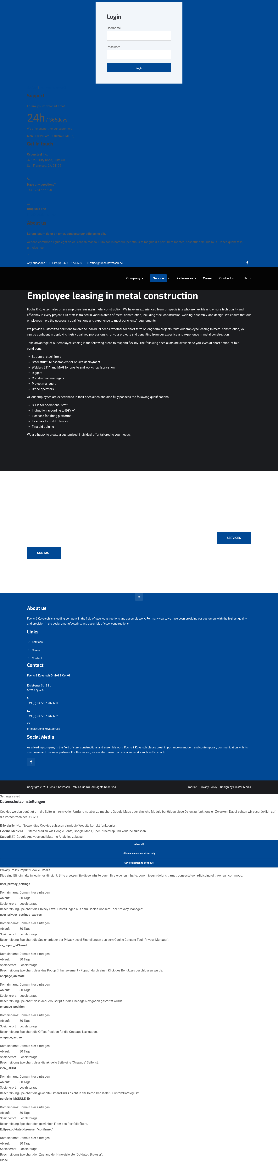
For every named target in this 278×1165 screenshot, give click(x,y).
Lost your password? (53, 87)
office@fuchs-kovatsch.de (105, 263)
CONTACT (44, 553)
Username (114, 28)
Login (139, 68)
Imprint (192, 787)
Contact (37, 658)
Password (113, 47)
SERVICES (234, 538)
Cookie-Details (40, 870)
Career (36, 650)
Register (32, 87)
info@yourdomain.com (42, 214)
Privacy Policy (208, 787)
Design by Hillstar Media (235, 787)
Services (37, 642)
